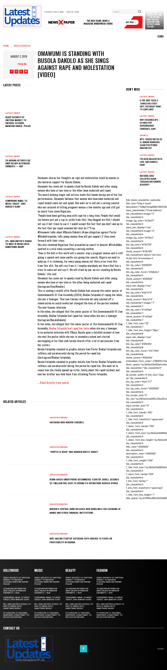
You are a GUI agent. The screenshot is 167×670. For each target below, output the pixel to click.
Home (6, 45)
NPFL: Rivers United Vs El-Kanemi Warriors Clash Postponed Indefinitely (151, 138)
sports (144, 132)
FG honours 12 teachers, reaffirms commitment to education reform (16, 615)
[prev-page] (128, 185)
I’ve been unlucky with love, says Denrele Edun (150, 155)
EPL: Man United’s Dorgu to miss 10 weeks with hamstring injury (18, 244)
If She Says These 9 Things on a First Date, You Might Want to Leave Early (151, 104)
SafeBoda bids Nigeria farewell (71, 422)
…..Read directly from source (53, 383)
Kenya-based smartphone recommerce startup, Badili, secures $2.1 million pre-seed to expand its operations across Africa (83, 481)
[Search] (139, 11)
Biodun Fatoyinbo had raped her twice (69, 328)
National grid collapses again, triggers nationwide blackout (150, 173)
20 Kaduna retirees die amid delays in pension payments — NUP (17, 163)
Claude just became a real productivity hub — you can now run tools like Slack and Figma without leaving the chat (154, 18)
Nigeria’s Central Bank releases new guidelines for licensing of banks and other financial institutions (85, 510)
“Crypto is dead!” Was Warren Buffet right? (80, 451)
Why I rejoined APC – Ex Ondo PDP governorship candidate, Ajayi (150, 121)
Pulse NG (22, 64)
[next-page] (133, 185)
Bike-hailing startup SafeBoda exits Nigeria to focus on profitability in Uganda (86, 540)
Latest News (12, 113)
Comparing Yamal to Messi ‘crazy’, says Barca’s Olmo (16, 203)
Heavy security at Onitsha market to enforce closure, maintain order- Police (18, 121)
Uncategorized (22, 45)
